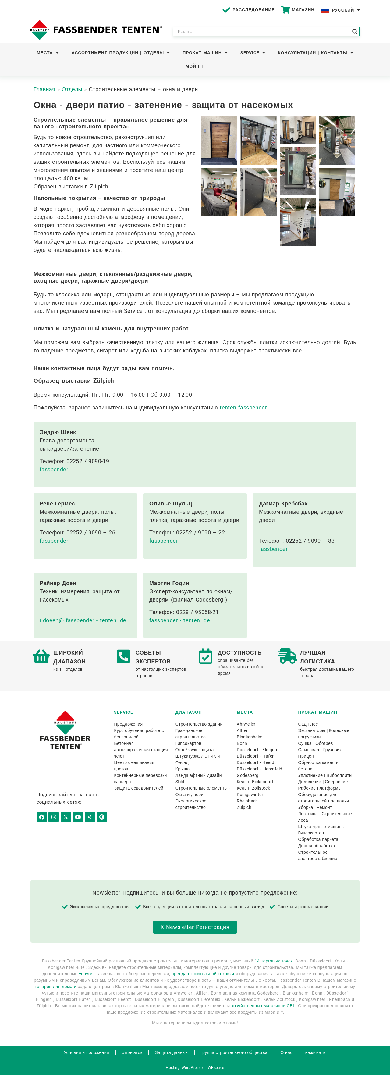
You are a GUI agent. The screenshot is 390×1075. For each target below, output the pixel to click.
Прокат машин (205, 53)
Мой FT (195, 66)
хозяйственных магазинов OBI (262, 1005)
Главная (44, 89)
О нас (286, 1052)
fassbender (54, 469)
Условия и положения (86, 1052)
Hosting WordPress (183, 1068)
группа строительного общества (234, 1052)
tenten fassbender (243, 407)
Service (252, 53)
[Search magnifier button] (355, 31)
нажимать (315, 1052)
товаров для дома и (55, 986)
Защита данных (171, 1052)
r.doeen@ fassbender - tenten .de (83, 620)
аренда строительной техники (203, 973)
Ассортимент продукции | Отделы (121, 53)
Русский (346, 10)
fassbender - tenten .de (179, 620)
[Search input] (263, 31)
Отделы (72, 89)
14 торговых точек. (274, 961)
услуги (85, 973)
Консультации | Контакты (315, 53)
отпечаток (132, 1052)
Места (48, 53)
